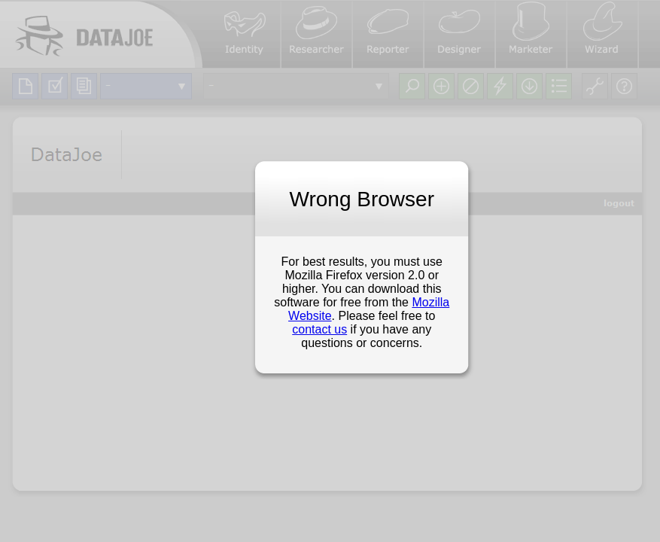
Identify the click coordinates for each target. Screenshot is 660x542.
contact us (319, 329)
